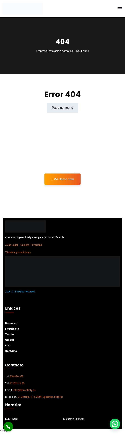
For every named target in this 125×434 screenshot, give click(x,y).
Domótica (11, 323)
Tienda (9, 334)
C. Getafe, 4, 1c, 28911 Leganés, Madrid (40, 397)
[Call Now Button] (8, 426)
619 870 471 (16, 376)
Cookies (24, 244)
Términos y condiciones (18, 252)
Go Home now (62, 179)
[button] (115, 424)
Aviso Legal (11, 244)
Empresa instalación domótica (54, 50)
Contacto (11, 351)
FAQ (7, 345)
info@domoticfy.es (24, 390)
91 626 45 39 (17, 383)
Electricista (12, 328)
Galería (9, 340)
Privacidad (36, 244)
